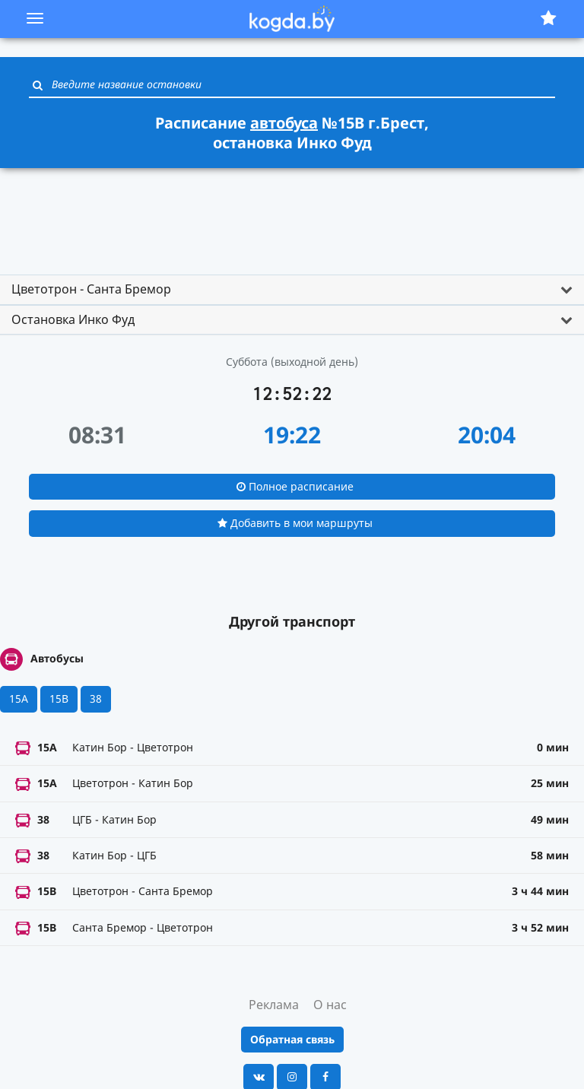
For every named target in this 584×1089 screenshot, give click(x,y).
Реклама (274, 1004)
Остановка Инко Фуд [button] (73, 319)
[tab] (292, 289)
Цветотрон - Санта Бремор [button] (91, 289)
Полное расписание (295, 486)
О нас (330, 1004)
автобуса (284, 123)
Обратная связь (292, 1039)
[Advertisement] (292, 214)
